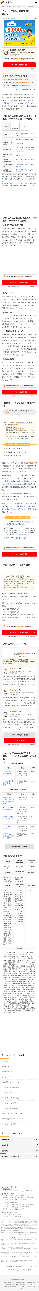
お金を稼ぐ (15, 1199)
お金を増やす (20, 1197)
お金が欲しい (7, 1199)
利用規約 (8, 1284)
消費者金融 (5, 1066)
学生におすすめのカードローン (13, 1119)
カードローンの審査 (9, 1124)
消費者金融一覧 (7, 1189)
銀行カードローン (8, 1072)
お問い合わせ (31, 1286)
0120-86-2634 (20, 151)
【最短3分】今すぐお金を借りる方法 (16, 103)
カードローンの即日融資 (10, 1087)
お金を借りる (6, 1061)
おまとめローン (7, 1092)
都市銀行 (5, 1145)
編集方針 (35, 1282)
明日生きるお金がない (9, 1197)
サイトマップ (24, 1286)
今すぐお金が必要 (24, 1195)
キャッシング (6, 1077)
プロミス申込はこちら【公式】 (17, 538)
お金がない (22, 1199)
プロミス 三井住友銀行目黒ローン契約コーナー (8, 783)
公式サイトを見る (19, 741)
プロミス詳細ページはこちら (25, 89)
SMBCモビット (29, 1191)
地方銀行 (5, 1151)
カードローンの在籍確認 (10, 1108)
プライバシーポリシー (27, 1284)
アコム (11, 1191)
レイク (22, 1191)
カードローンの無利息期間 (10, 1204)
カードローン (10, 6)
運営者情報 (16, 1282)
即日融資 (15, 1208)
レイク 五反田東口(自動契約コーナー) (8, 809)
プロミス (18, 6)
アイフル (5, 1191)
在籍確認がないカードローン (12, 1082)
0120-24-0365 (30, 147)
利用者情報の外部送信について (12, 1286)
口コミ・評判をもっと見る (19, 735)
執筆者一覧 (29, 1282)
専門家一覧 (23, 1282)
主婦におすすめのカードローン (13, 1113)
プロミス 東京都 (28, 6)
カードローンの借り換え (10, 1098)
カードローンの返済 (9, 1103)
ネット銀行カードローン (10, 1156)
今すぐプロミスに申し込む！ (19, 65)
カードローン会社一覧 (9, 1187)
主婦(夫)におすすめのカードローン (13, 1214)
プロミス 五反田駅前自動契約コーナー (8, 773)
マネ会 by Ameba (11, 1237)
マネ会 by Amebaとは (6, 1282)
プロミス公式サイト (26, 617)
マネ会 (2, 6)
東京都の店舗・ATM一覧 (19, 846)
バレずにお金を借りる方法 (10, 1195)
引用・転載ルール (16, 1284)
